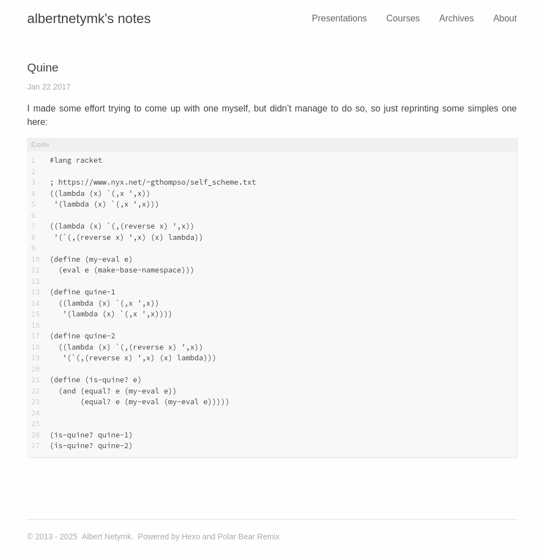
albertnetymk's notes (88, 18)
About (505, 18)
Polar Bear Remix (248, 536)
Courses (403, 18)
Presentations (339, 18)
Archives (456, 18)
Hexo (191, 536)
